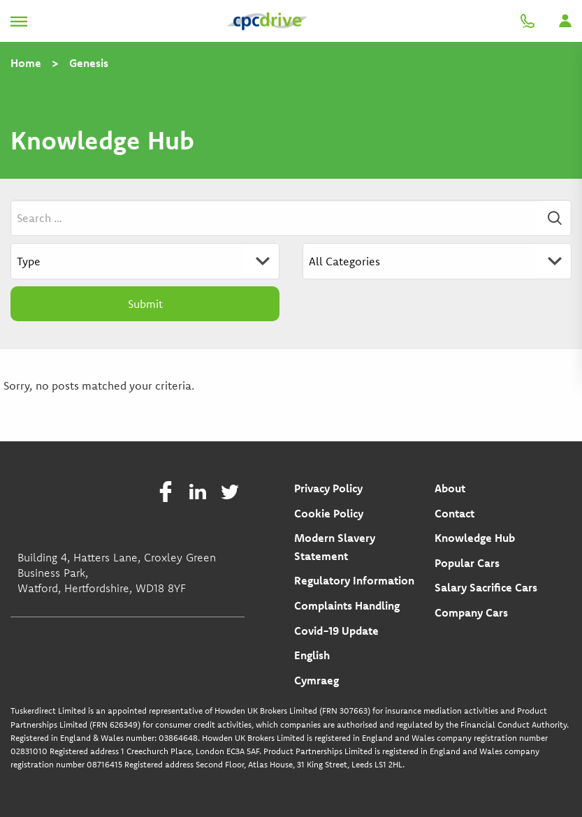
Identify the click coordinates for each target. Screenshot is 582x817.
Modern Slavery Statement (334, 547)
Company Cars (471, 612)
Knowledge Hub (475, 538)
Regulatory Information (354, 580)
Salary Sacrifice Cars (486, 587)
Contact (454, 513)
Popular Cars (467, 563)
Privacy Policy (328, 488)
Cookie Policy (328, 513)
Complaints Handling (347, 605)
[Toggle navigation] (19, 20)
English (312, 655)
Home (25, 63)
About (450, 488)
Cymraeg (316, 680)
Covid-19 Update (336, 631)
